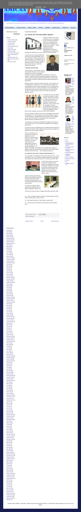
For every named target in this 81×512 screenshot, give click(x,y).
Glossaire (72, 27)
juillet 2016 (8, 423)
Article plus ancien (55, 221)
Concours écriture (20, 27)
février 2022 (8, 313)
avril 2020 (8, 349)
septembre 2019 (9, 360)
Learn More (39, 7)
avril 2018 (8, 388)
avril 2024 (8, 271)
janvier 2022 (9, 315)
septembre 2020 (9, 341)
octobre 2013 (9, 476)
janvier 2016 (9, 432)
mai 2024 (8, 269)
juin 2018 (8, 385)
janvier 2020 (9, 354)
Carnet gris (10, 43)
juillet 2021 (8, 324)
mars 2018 (8, 390)
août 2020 (8, 342)
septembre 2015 (9, 439)
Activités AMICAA (11, 39)
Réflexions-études (11, 57)
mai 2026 (8, 230)
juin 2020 (8, 346)
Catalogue (47, 27)
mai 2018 (8, 387)
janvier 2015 (9, 452)
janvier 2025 (9, 256)
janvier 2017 (9, 413)
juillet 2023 (8, 285)
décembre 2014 (9, 453)
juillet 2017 (8, 403)
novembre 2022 (9, 298)
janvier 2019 (9, 373)
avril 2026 (8, 231)
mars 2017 (8, 409)
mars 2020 (8, 351)
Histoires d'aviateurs (69, 152)
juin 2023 (8, 287)
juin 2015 (8, 444)
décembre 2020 (9, 336)
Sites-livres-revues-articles (13, 59)
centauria (67, 503)
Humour (9, 48)
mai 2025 (8, 249)
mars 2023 (8, 292)
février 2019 (8, 372)
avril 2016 (8, 427)
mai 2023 (8, 289)
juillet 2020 (8, 344)
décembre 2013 (9, 473)
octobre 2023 (9, 280)
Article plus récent (29, 221)
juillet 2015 (8, 442)
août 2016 (8, 421)
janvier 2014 (9, 471)
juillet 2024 (8, 266)
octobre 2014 (9, 457)
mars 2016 (8, 429)
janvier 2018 (9, 393)
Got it (44, 7)
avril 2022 (8, 310)
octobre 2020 (9, 339)
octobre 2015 (9, 437)
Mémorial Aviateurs (69, 157)
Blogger (40, 504)
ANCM (66, 141)
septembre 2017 (9, 400)
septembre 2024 (9, 262)
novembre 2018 (9, 377)
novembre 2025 (9, 240)
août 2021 (8, 323)
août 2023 (8, 284)
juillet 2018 (8, 383)
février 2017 (8, 411)
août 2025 (8, 244)
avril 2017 (8, 408)
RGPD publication (9, 27)
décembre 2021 (9, 316)
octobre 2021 (9, 320)
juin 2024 (8, 267)
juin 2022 (8, 307)
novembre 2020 (9, 338)
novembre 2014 (9, 455)
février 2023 (8, 293)
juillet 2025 (8, 246)
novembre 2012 (9, 494)
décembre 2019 (9, 356)
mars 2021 (8, 331)
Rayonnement (11, 49)
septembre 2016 (9, 419)
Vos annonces (11, 61)
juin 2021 (8, 326)
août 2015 (8, 440)
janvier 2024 (9, 276)
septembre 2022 (9, 302)
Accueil (42, 221)
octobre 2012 (9, 496)
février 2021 (8, 333)
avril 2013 (8, 486)
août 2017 (8, 401)
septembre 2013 (9, 478)
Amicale (40, 27)
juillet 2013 (8, 481)
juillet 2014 (8, 462)
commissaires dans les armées (69, 147)
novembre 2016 (9, 416)
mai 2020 (8, 347)
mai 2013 (8, 485)
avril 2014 (8, 467)
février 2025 (8, 254)
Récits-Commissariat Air (13, 54)
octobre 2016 (9, 418)
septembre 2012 (9, 498)
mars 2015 (8, 449)
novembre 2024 (9, 259)
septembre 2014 (9, 458)
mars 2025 (8, 253)
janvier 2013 (9, 491)
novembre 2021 (9, 318)
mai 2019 (8, 367)
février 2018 (8, 391)
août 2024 (8, 264)
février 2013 (8, 489)
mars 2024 (8, 272)
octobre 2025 (9, 241)
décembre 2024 (9, 258)
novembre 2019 (9, 357)
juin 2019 (8, 365)
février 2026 (8, 235)
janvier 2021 (9, 334)
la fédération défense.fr (68, 155)
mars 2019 (8, 370)
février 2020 (8, 352)
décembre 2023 (9, 277)
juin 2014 (8, 463)
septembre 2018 (9, 380)
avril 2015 (8, 447)
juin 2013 (8, 483)
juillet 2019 (8, 364)
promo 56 (67, 160)
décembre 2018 (9, 375)
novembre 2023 (9, 279)
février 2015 (8, 450)
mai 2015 (8, 445)
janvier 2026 (9, 236)
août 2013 (8, 480)
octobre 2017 (9, 398)
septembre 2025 (9, 243)
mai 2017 (8, 406)
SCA (66, 161)
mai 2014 (8, 465)
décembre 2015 (9, 434)
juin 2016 (8, 424)
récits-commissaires (12, 52)
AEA (66, 139)
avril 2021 (8, 329)
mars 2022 (8, 311)
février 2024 (8, 274)
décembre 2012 (9, 493)
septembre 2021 (9, 321)
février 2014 (8, 470)
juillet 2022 (8, 305)
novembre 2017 (9, 396)
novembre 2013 (9, 475)
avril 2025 (8, 251)
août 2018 (8, 382)
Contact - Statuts (32, 27)
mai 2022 (8, 308)
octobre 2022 (9, 300)
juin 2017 (8, 404)
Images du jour (56, 27)
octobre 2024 (9, 261)
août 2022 (8, 303)
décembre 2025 (9, 238)
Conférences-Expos (12, 46)
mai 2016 (8, 426)
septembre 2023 (9, 282)
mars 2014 (8, 468)
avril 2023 (8, 290)
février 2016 (8, 431)
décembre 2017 (9, 395)
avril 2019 (8, 369)
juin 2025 (8, 248)
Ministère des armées (70, 158)
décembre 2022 (9, 297)
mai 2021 (8, 328)
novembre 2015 (9, 436)
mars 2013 (8, 488)
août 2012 (8, 499)
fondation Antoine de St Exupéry (69, 150)
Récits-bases (31, 216)
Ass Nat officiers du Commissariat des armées (69, 144)
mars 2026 (8, 233)
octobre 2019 (9, 359)
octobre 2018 (9, 378)
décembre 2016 (9, 414)
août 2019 (8, 362)
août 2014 (8, 460)
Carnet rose (10, 44)
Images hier (65, 27)
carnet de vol (10, 41)
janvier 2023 (9, 295)
